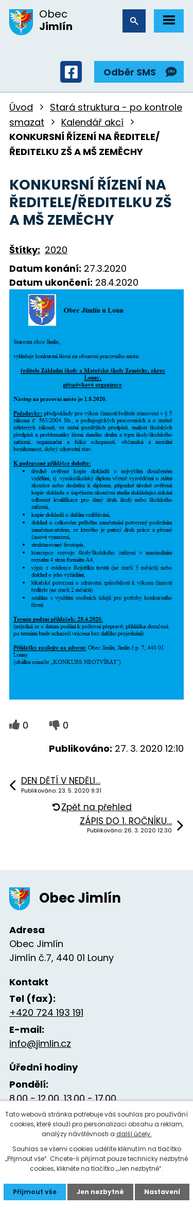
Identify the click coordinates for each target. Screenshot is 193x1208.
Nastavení (162, 1191)
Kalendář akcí (92, 122)
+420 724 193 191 (46, 1012)
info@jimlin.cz (40, 1043)
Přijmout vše (35, 1191)
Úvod (21, 107)
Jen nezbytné (100, 1191)
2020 (56, 249)
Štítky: (24, 249)
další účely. (134, 1133)
